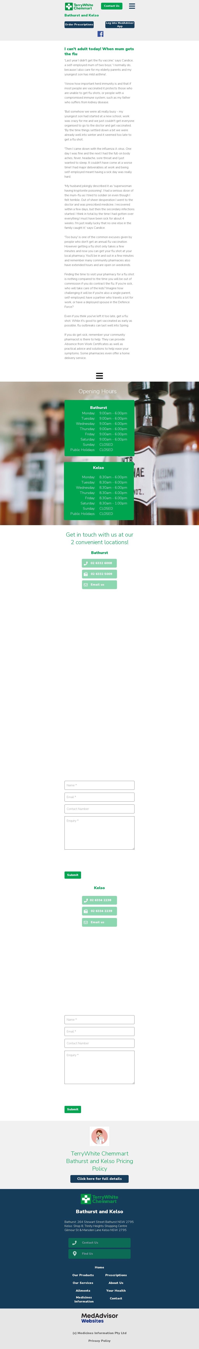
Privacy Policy (99, 1341)
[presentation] (94, 1094)
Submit (73, 1109)
